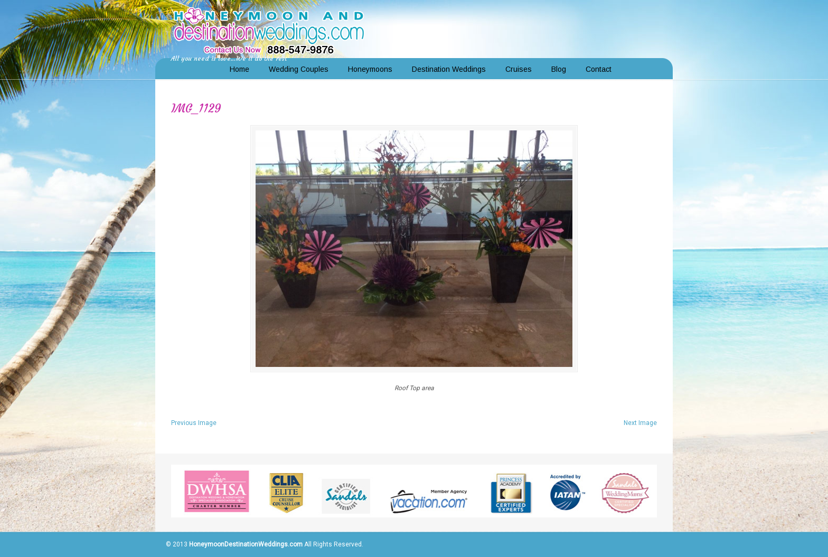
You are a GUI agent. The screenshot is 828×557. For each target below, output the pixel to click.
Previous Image (194, 423)
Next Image (640, 423)
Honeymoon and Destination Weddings (268, 29)
